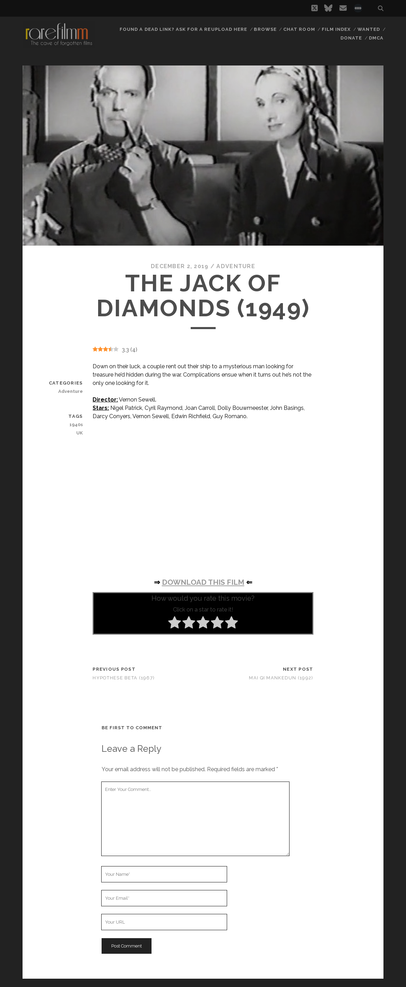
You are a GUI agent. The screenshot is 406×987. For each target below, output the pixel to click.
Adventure (235, 266)
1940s (76, 424)
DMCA (376, 38)
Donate (351, 38)
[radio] (174, 623)
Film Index (336, 29)
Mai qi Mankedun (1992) (281, 677)
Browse (265, 29)
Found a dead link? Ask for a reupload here (183, 29)
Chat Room (299, 29)
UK (79, 432)
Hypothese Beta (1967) (124, 677)
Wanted (368, 29)
